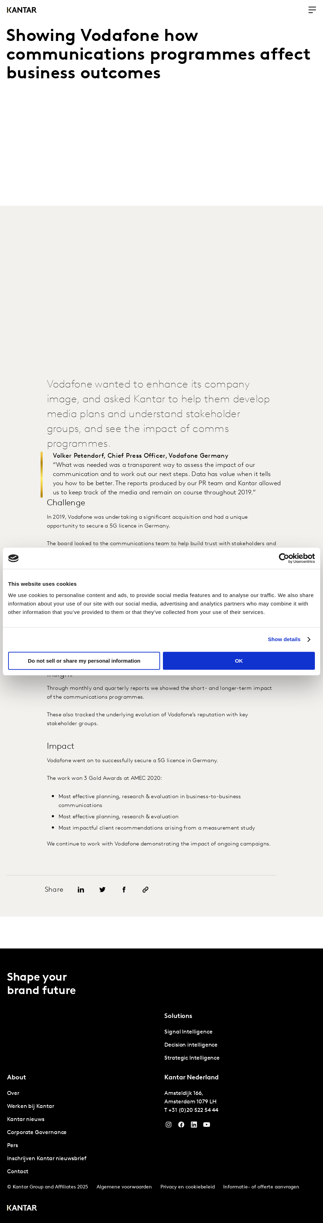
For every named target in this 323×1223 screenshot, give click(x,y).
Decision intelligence (191, 1045)
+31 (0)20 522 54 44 (193, 1110)
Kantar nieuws (25, 1119)
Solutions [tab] (178, 1016)
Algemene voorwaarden (124, 1187)
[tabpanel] (240, 1045)
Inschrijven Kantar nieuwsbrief (46, 1159)
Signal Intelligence (188, 1032)
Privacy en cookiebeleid (187, 1187)
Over (13, 1093)
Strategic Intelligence (192, 1058)
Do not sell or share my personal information (84, 661)
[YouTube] (194, 1126)
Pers (12, 1146)
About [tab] (16, 1077)
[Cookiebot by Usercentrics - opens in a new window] (284, 558)
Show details (284, 639)
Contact (17, 1172)
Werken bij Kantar (30, 1106)
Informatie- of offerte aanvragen (261, 1187)
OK (239, 661)
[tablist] (161, 1085)
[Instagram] (168, 1126)
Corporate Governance (37, 1132)
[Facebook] (181, 1126)
